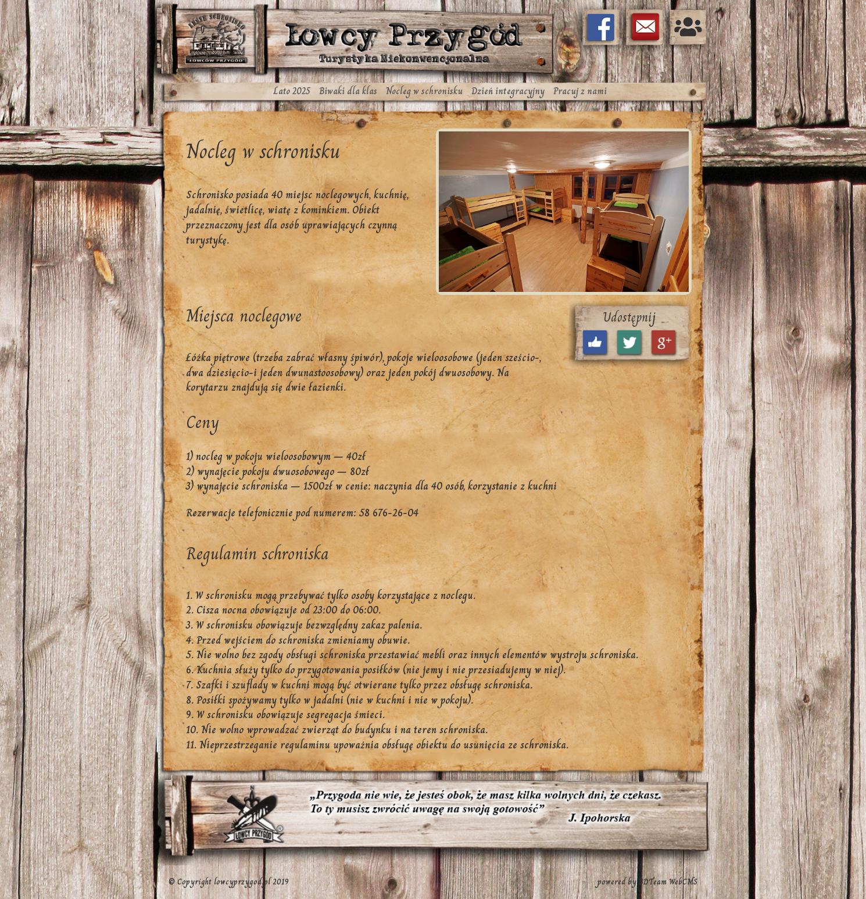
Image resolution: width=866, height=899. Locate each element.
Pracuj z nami (580, 91)
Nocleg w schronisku (424, 91)
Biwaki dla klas (348, 91)
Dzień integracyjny (508, 91)
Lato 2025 (292, 91)
